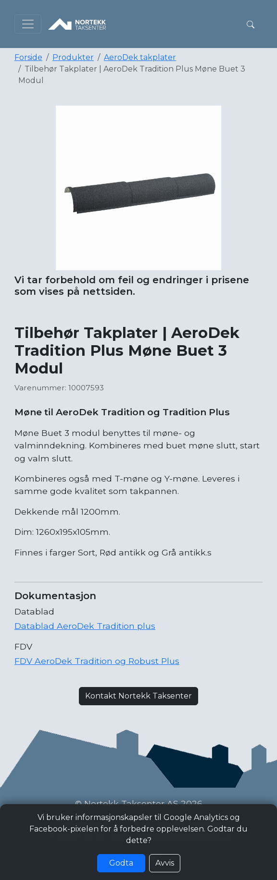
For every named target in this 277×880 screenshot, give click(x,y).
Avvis (164, 863)
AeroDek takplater (140, 57)
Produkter (73, 57)
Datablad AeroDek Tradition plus (84, 626)
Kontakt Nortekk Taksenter (138, 695)
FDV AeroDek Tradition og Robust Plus (96, 661)
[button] (250, 24)
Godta (121, 863)
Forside (28, 57)
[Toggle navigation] (27, 24)
